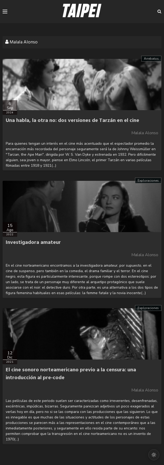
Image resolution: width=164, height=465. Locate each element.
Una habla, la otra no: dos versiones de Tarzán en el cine (72, 120)
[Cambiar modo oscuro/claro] (153, 454)
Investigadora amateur (33, 242)
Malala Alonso (144, 133)
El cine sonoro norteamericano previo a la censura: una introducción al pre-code (71, 374)
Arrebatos (151, 59)
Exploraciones (148, 180)
